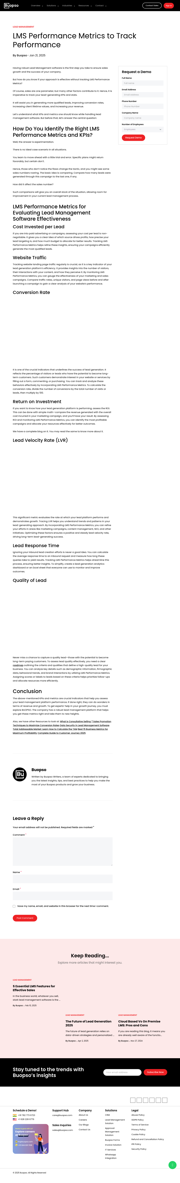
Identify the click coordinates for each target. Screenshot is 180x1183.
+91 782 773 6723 (24, 1121)
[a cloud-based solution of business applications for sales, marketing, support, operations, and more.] (11, 5)
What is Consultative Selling (76, 721)
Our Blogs (84, 1130)
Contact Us (84, 1135)
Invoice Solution (113, 1150)
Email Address (129, 89)
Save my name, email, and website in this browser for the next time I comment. (63, 912)
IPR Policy (136, 1150)
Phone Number (129, 101)
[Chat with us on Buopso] (172, 1165)
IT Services (110, 1155)
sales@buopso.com (62, 1135)
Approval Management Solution (112, 1137)
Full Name (127, 78)
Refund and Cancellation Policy (147, 1145)
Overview (35, 5)
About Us (83, 1120)
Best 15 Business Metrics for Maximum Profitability (41, 733)
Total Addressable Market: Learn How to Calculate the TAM (74, 729)
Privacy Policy (138, 1135)
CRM (107, 1120)
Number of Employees (133, 124)
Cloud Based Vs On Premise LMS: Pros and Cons (140, 1029)
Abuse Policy (137, 1120)
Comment (19, 839)
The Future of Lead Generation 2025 (80, 1029)
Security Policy (138, 1154)
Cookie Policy (138, 1140)
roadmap (18, 665)
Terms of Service (139, 1130)
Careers (83, 1125)
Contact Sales (152, 5)
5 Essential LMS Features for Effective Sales (35, 994)
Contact (97, 5)
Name (17, 878)
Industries (66, 5)
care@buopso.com (62, 1121)
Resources (82, 5)
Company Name (130, 112)
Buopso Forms (112, 1145)
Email (17, 895)
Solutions (50, 5)
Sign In (169, 5)
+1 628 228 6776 (23, 1125)
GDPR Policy (137, 1125)
